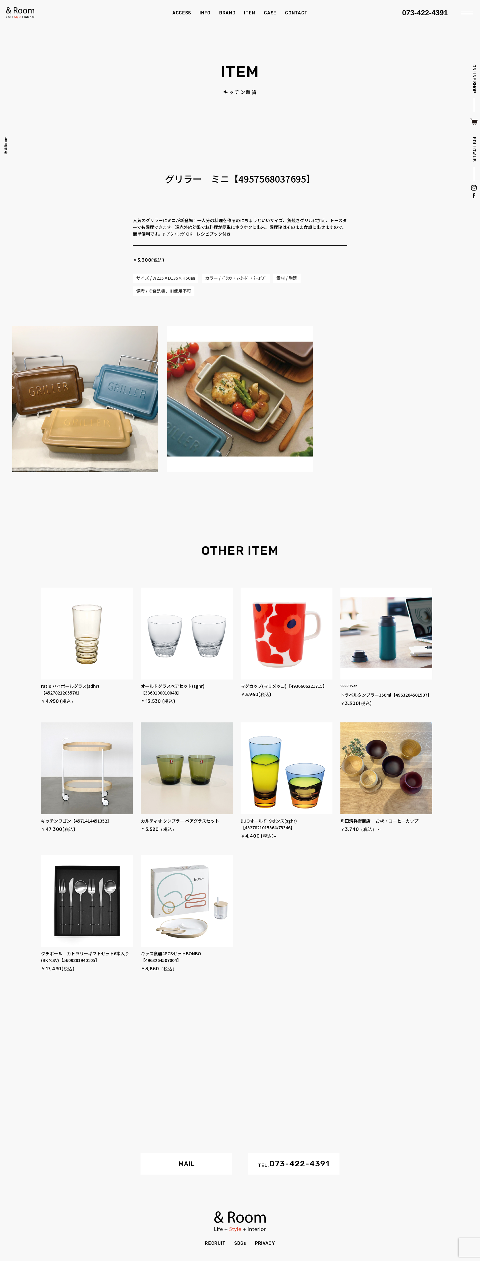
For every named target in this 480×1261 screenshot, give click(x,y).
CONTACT (296, 13)
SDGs (240, 1243)
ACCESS (181, 13)
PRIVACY (265, 1243)
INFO (205, 13)
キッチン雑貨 (240, 91)
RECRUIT (215, 1243)
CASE (270, 13)
